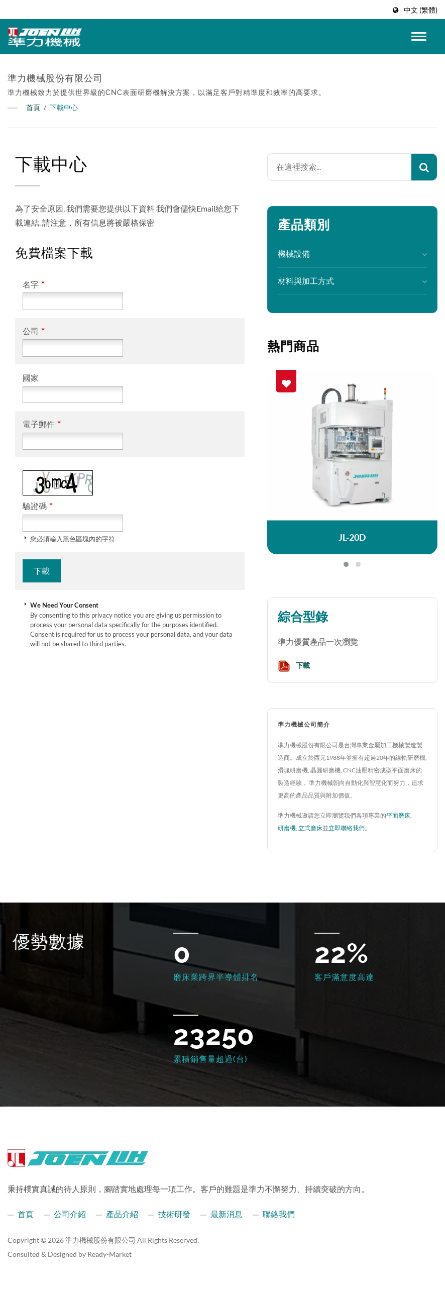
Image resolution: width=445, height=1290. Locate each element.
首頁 (33, 107)
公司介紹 (70, 1214)
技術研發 (174, 1214)
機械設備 (294, 253)
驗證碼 (38, 506)
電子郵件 (42, 424)
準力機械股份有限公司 (100, 1240)
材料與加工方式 (306, 280)
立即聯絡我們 (346, 828)
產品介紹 (122, 1214)
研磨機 (287, 828)
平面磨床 (398, 815)
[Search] (340, 167)
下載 (294, 666)
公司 (34, 331)
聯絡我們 (279, 1214)
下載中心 (64, 107)
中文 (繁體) (420, 10)
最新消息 (226, 1214)
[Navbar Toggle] (418, 36)
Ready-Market (109, 1254)
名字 (34, 284)
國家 (31, 377)
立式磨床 (310, 828)
